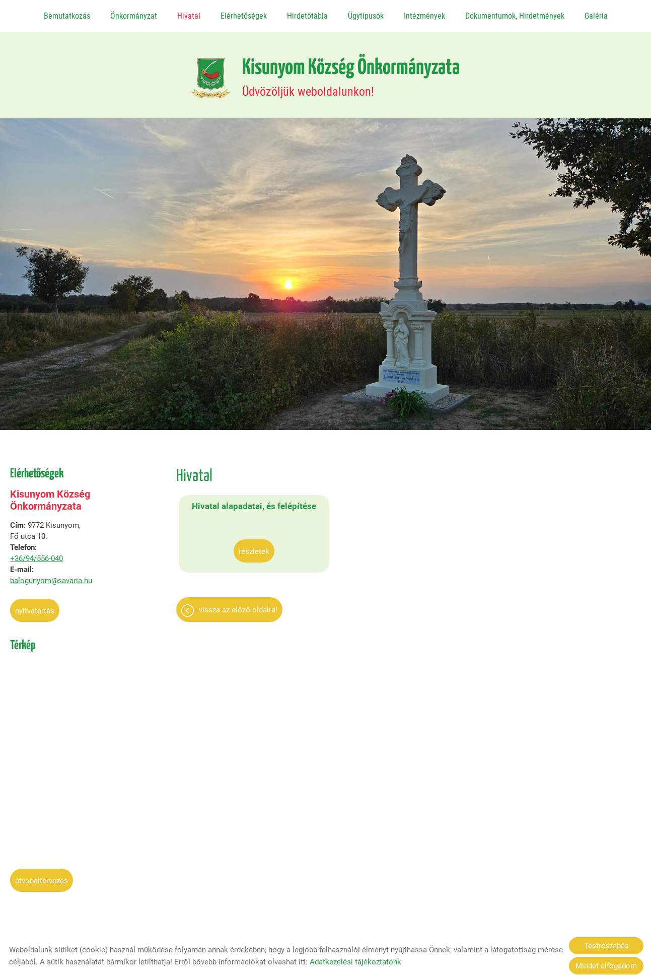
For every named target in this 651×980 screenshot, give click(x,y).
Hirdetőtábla (307, 16)
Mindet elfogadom (606, 965)
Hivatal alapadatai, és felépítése (234, 509)
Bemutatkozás (67, 16)
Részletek (234, 560)
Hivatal (188, 16)
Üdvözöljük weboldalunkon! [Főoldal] (351, 73)
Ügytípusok (365, 16)
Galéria (595, 16)
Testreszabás (606, 945)
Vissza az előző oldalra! (238, 618)
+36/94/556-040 (36, 554)
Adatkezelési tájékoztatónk (355, 961)
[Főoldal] (206, 73)
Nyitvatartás (34, 607)
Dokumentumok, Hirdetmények (514, 16)
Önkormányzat (133, 16)
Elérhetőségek (244, 16)
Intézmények (424, 16)
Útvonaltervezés (41, 877)
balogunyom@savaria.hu (51, 577)
